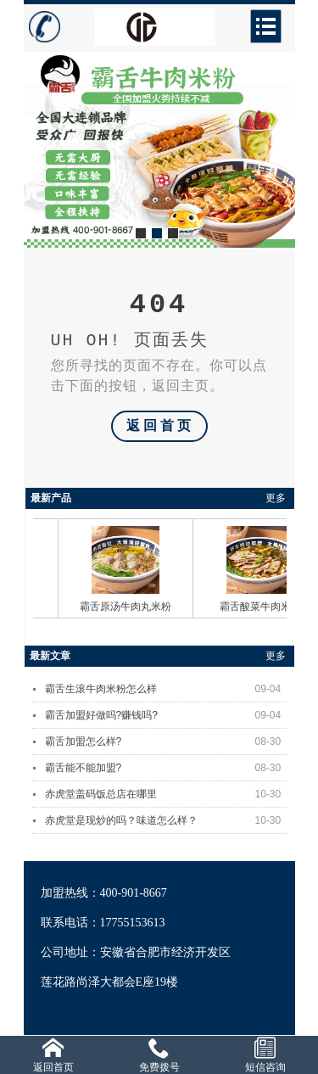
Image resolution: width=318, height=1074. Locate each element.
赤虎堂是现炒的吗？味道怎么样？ (166, 820)
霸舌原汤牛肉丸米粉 (136, 607)
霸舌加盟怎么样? (166, 741)
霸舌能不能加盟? (166, 767)
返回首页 (160, 426)
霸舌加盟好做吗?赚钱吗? (166, 715)
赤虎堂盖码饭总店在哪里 (166, 794)
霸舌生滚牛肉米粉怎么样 (166, 689)
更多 (275, 498)
